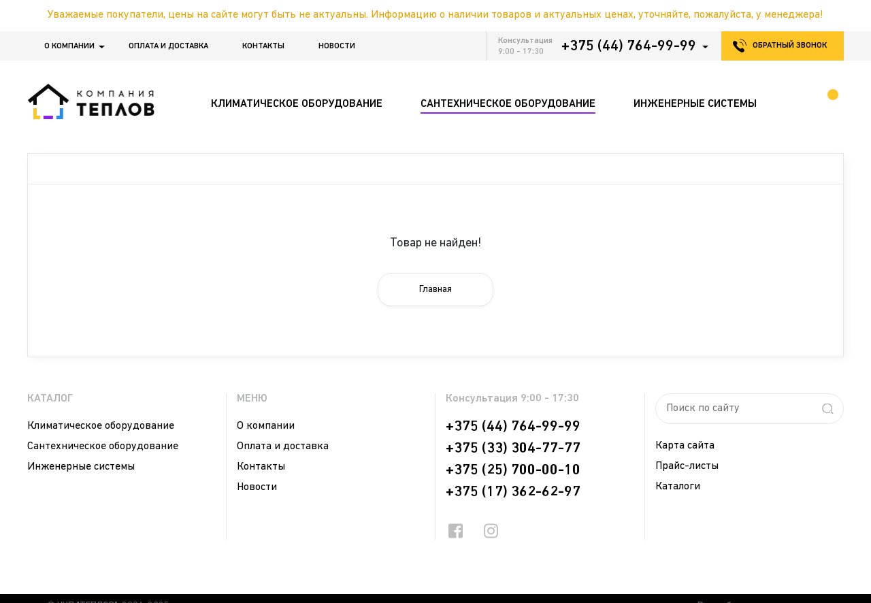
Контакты (263, 46)
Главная (435, 289)
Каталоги (677, 486)
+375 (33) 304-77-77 (513, 448)
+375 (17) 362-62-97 (513, 492)
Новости (336, 46)
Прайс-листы (687, 466)
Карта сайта (684, 445)
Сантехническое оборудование (102, 446)
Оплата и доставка (168, 46)
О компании (69, 46)
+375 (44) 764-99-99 (628, 46)
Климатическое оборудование (100, 426)
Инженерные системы (81, 466)
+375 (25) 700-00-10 (513, 470)
